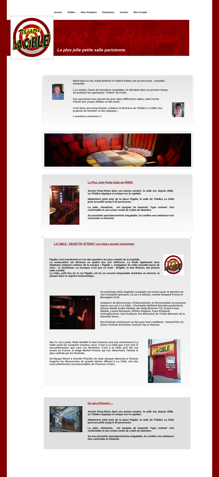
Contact (124, 12)
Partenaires (108, 12)
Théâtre (71, 12)
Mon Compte (140, 12)
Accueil (58, 12)
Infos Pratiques (89, 12)
